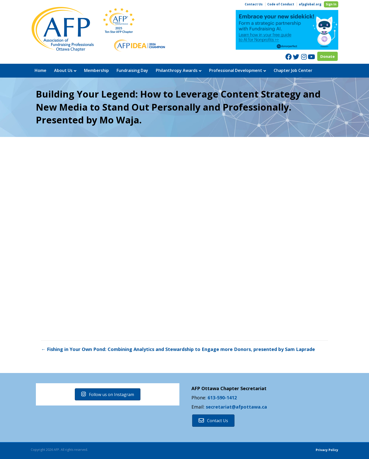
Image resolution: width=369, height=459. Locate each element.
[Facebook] (288, 57)
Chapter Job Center (293, 70)
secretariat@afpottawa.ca (236, 407)
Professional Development (235, 70)
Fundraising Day (132, 70)
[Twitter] (296, 57)
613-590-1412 (222, 397)
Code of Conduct (280, 4)
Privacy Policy (327, 450)
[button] (107, 394)
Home (40, 70)
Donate (327, 56)
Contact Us (254, 4)
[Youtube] (311, 57)
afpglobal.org (310, 4)
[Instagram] (303, 57)
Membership (96, 70)
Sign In (331, 4)
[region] (287, 30)
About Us (63, 70)
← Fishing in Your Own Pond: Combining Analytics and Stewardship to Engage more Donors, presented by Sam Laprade (178, 349)
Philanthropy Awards (177, 70)
